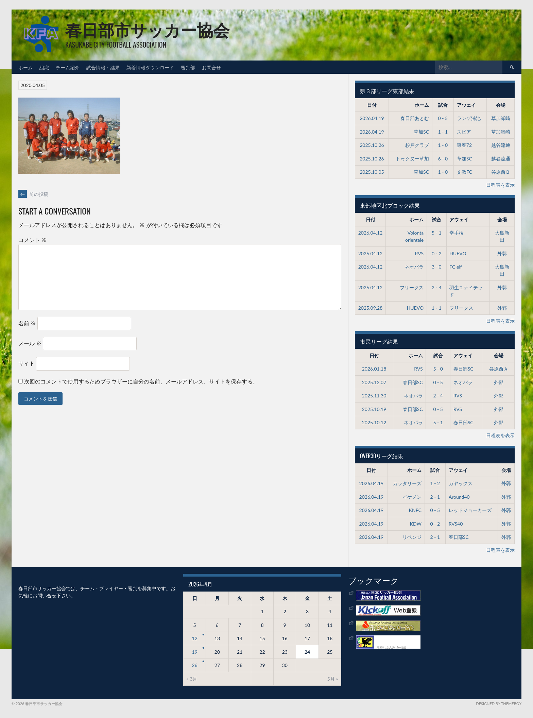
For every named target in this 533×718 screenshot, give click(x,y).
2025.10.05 (372, 172)
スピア (464, 132)
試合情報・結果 (103, 67)
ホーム (25, 67)
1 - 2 (435, 483)
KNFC (415, 510)
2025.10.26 (372, 145)
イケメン (412, 497)
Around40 (459, 497)
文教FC (464, 172)
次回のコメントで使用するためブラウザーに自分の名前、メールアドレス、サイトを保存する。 (141, 381)
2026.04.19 (372, 118)
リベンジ (412, 537)
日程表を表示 (500, 185)
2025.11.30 (374, 395)
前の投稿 (33, 194)
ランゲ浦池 (469, 118)
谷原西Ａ (498, 369)
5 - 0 (438, 369)
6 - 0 (443, 158)
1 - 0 (443, 145)
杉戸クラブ (417, 145)
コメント (32, 240)
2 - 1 (435, 497)
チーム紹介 (68, 67)
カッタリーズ (407, 483)
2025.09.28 (370, 308)
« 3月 (192, 679)
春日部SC (463, 369)
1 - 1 (443, 132)
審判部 (188, 67)
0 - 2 (437, 253)
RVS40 (456, 524)
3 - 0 (437, 267)
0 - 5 (443, 118)
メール (29, 343)
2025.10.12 (374, 422)
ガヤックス (460, 483)
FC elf (455, 267)
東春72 (464, 145)
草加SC (421, 132)
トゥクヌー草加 (412, 158)
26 (194, 665)
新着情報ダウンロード (150, 67)
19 (194, 652)
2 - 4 (437, 287)
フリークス (412, 287)
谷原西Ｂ (500, 172)
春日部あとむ (414, 118)
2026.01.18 (374, 369)
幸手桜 (456, 233)
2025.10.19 (374, 409)
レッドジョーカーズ (470, 510)
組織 (44, 67)
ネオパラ (414, 267)
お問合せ (211, 67)
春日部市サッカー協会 (147, 29)
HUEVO (457, 253)
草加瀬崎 (500, 118)
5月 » (332, 679)
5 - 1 (437, 233)
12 (194, 638)
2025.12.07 (374, 382)
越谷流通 (500, 145)
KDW (416, 524)
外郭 (502, 253)
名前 (27, 323)
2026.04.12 (370, 233)
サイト (26, 363)
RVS (419, 253)
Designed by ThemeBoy (498, 703)
